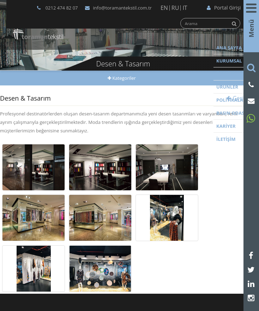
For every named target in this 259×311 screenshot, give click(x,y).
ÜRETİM (225, 74)
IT (184, 8)
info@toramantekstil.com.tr (118, 8)
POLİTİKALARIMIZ (236, 100)
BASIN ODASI (231, 113)
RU (175, 8)
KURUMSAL (229, 61)
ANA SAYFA (229, 47)
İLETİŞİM (225, 139)
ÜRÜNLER (227, 87)
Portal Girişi (224, 7)
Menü (251, 29)
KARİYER (225, 126)
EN (164, 8)
